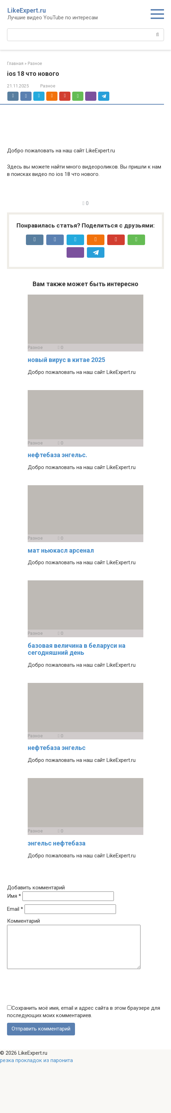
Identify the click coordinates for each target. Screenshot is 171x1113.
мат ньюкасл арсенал (61, 550)
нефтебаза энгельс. (57, 455)
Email (15, 909)
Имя (14, 896)
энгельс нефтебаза (57, 843)
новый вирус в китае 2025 (66, 359)
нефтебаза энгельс (57, 747)
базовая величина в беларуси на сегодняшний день (76, 649)
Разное (47, 85)
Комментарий (23, 921)
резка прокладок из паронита (36, 1069)
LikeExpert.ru (26, 10)
